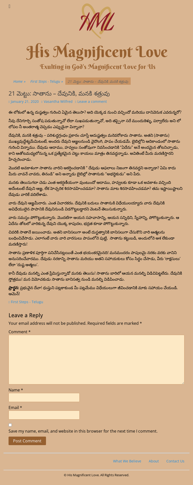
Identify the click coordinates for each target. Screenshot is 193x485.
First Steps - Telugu (46, 81)
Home (19, 81)
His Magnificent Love (97, 51)
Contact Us (175, 461)
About (154, 461)
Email (15, 407)
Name (16, 390)
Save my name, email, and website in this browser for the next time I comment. (83, 431)
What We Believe (127, 461)
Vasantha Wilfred (58, 101)
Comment (20, 332)
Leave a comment (92, 101)
